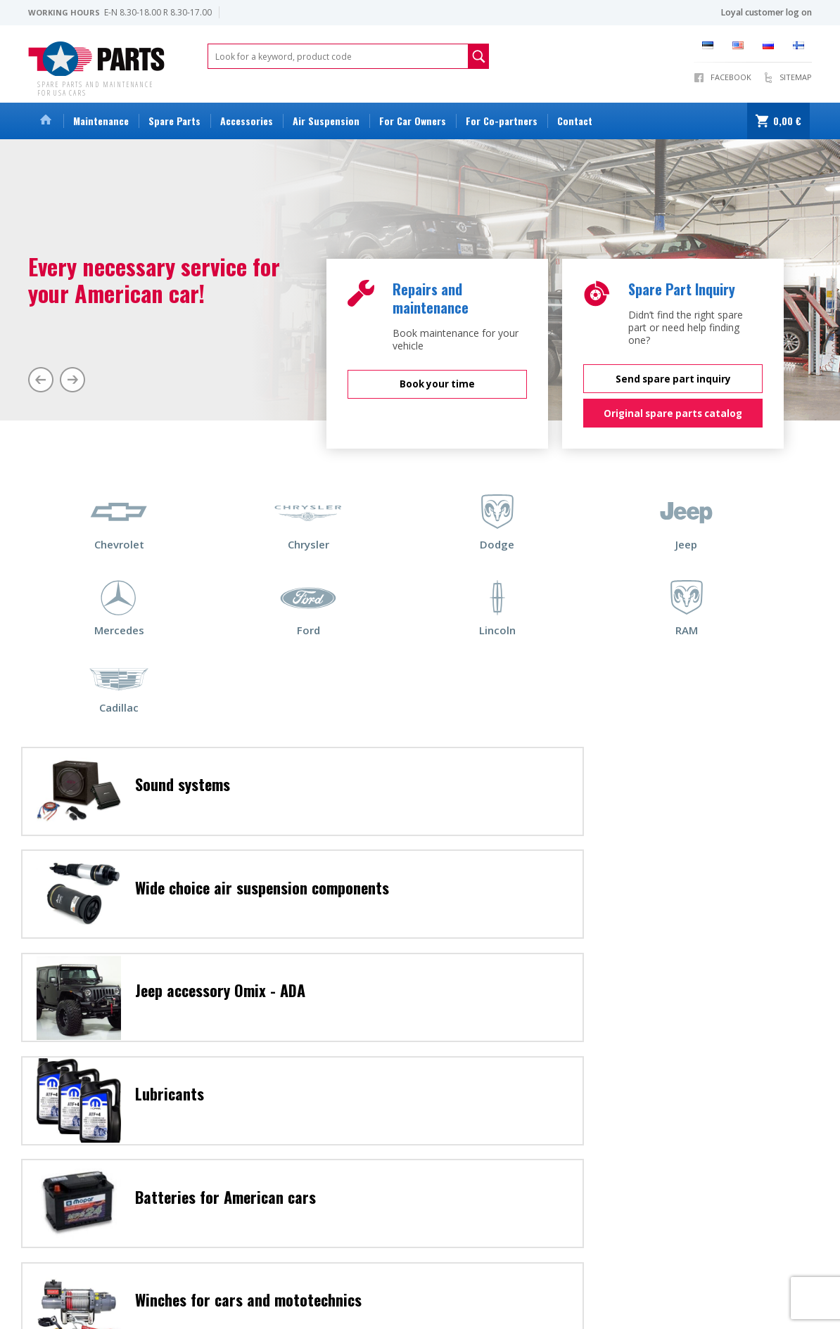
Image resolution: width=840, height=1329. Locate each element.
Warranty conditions (141, 1300)
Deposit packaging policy (379, 1300)
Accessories (246, 120)
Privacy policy (294, 1300)
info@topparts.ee (63, 1270)
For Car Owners (412, 120)
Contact (574, 120)
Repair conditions (224, 1300)
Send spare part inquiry (673, 376)
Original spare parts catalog (673, 411)
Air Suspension (326, 120)
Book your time (437, 381)
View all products (472, 1300)
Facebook (731, 77)
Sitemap (795, 77)
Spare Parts (174, 120)
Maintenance (101, 120)
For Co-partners (501, 120)
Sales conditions (60, 1300)
